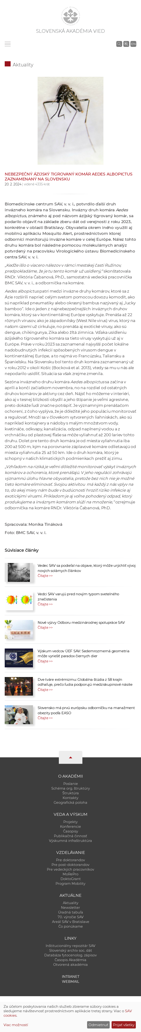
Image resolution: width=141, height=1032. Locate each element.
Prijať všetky (123, 1025)
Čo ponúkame (70, 926)
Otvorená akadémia (70, 965)
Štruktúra (70, 793)
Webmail (70, 981)
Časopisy (70, 831)
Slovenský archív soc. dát (70, 950)
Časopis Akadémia (70, 960)
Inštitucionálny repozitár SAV (70, 946)
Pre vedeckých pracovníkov (70, 869)
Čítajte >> (45, 576)
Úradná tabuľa (70, 912)
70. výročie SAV (71, 917)
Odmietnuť (98, 1025)
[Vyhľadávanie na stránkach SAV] (119, 44)
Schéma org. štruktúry (70, 788)
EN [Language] (133, 44)
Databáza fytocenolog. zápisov (70, 955)
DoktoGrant (70, 879)
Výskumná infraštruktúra (70, 841)
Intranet (70, 977)
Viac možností (16, 1025)
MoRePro (70, 874)
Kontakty (70, 798)
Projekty (70, 822)
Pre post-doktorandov (70, 865)
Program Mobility (70, 883)
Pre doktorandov (70, 860)
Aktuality (23, 65)
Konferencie (70, 826)
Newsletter (70, 908)
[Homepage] (70, 16)
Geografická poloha (70, 802)
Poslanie (70, 784)
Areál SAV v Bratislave (70, 922)
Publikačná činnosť (70, 836)
